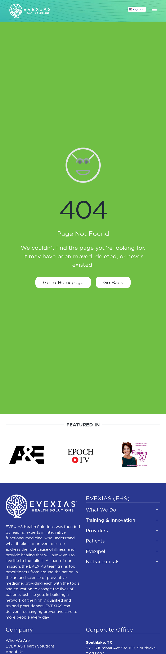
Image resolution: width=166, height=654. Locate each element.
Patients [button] (95, 540)
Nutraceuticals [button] (102, 561)
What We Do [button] (101, 509)
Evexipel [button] (95, 551)
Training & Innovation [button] (110, 520)
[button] (154, 10)
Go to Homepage (63, 282)
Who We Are (18, 640)
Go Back (113, 282)
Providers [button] (97, 530)
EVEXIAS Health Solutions (30, 646)
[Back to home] (30, 11)
